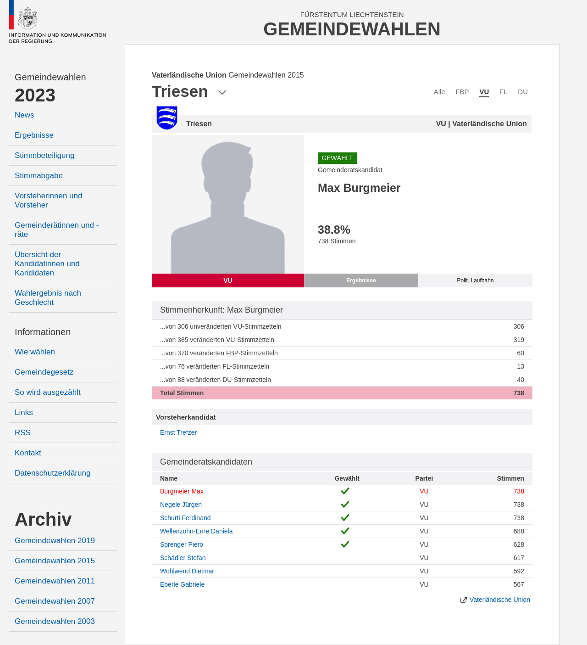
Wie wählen (35, 352)
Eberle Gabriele (182, 584)
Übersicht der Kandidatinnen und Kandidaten (47, 263)
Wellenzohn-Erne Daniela (196, 531)
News (24, 115)
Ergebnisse (34, 135)
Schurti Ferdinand (185, 518)
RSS (23, 432)
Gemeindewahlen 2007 (55, 601)
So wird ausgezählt (48, 392)
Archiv (43, 519)
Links (24, 412)
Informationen (43, 332)
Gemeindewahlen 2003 (55, 621)
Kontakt (28, 453)
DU (523, 91)
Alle (439, 91)
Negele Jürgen (181, 504)
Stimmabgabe (39, 175)
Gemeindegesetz (44, 372)
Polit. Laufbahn (475, 280)
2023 (35, 95)
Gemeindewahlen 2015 (55, 560)
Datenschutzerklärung (52, 473)
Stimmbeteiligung (44, 155)
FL (503, 91)
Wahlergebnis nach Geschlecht (48, 298)
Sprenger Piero (181, 544)
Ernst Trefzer (178, 432)
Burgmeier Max (182, 491)
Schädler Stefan (183, 557)
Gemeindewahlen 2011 (55, 581)
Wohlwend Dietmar (187, 571)
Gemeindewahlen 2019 (55, 540)
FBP (462, 91)
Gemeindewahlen (50, 77)
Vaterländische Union (500, 599)
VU (484, 91)
